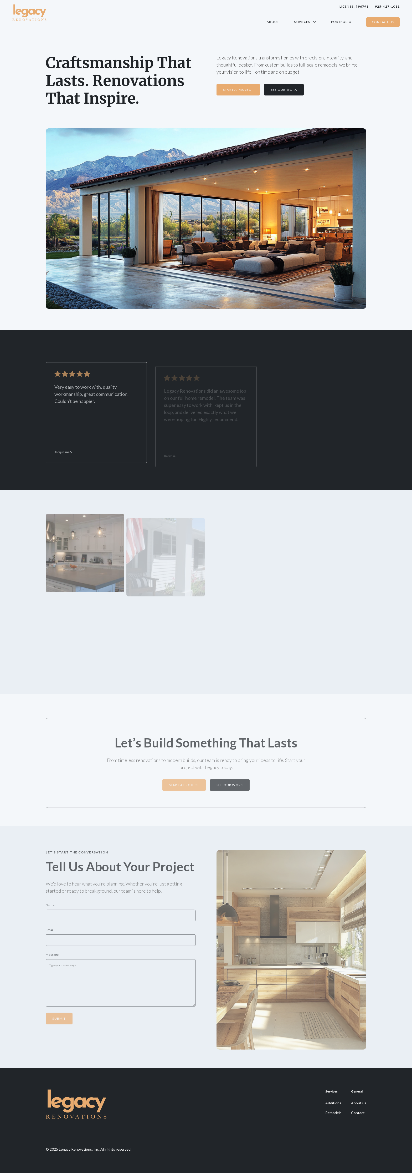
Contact (358, 1112)
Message (52, 957)
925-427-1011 (387, 6)
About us (358, 1103)
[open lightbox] (85, 556)
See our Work (284, 90)
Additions (333, 1103)
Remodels (333, 1112)
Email (50, 932)
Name (50, 907)
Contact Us (383, 22)
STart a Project (184, 787)
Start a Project (238, 90)
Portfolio (341, 22)
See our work (230, 787)
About (273, 22)
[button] (305, 21)
